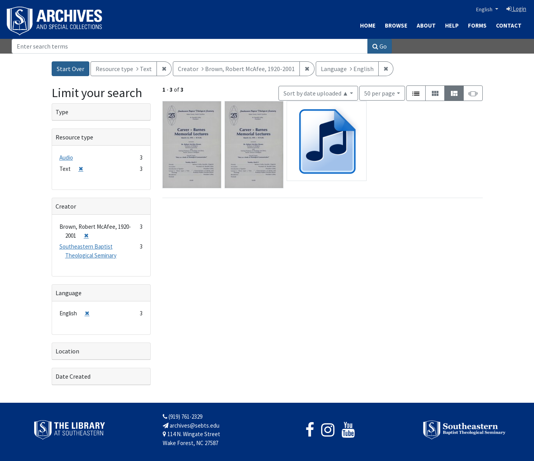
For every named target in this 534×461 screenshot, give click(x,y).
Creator (66, 206)
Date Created (73, 376)
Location (67, 351)
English (485, 9)
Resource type (74, 137)
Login (516, 8)
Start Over (70, 69)
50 (379, 92)
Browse (396, 25)
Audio (66, 157)
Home (368, 25)
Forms (477, 25)
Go (379, 46)
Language (69, 293)
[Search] (190, 46)
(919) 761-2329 (182, 416)
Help (452, 25)
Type (62, 112)
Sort (316, 93)
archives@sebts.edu (191, 425)
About (426, 25)
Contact (509, 25)
